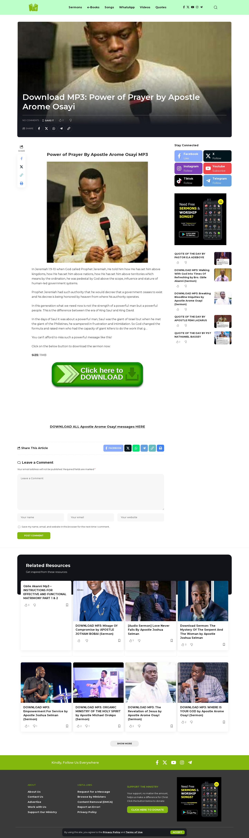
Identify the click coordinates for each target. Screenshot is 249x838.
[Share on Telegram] (61, 128)
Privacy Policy (111, 832)
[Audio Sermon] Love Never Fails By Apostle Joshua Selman (148, 629)
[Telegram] (201, 7)
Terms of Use (134, 832)
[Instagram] (197, 7)
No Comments (30, 120)
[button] (177, 832)
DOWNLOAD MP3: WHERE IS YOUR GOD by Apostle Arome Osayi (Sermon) (202, 711)
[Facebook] (184, 7)
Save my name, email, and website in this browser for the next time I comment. (66, 526)
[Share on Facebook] (38, 128)
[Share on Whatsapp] (53, 128)
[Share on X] (46, 128)
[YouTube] (192, 7)
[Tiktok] (188, 180)
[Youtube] (217, 168)
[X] (188, 7)
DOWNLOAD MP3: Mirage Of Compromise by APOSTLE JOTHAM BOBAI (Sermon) (96, 629)
